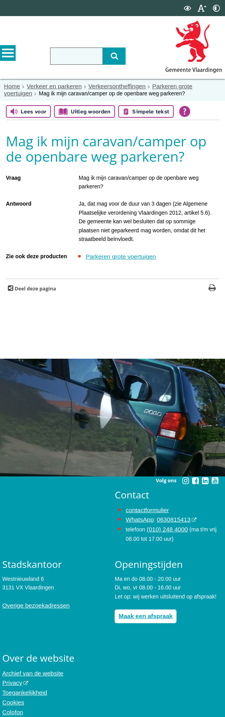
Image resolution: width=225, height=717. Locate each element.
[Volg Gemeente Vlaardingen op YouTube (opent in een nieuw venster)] (215, 478)
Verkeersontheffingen (107, 86)
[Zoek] (105, 56)
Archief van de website (30, 666)
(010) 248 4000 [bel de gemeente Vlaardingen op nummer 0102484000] (165, 525)
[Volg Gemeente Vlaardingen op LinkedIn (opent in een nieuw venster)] (205, 478)
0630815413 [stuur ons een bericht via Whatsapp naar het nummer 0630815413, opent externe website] (169, 516)
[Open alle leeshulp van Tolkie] (184, 109)
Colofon (11, 701)
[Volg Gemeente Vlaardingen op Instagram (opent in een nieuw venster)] (186, 478)
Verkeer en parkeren (50, 86)
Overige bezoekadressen (32, 600)
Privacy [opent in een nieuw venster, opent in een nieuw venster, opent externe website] (11, 675)
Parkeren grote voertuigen (171, 86)
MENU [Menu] (8, 55)
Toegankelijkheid (22, 684)
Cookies (12, 693)
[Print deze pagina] (212, 286)
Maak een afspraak (143, 610)
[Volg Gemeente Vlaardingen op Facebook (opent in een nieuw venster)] (195, 478)
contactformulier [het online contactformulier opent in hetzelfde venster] (145, 507)
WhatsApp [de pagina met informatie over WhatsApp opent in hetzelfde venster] (138, 516)
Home (11, 86)
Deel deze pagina (34, 286)
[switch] (187, 8)
